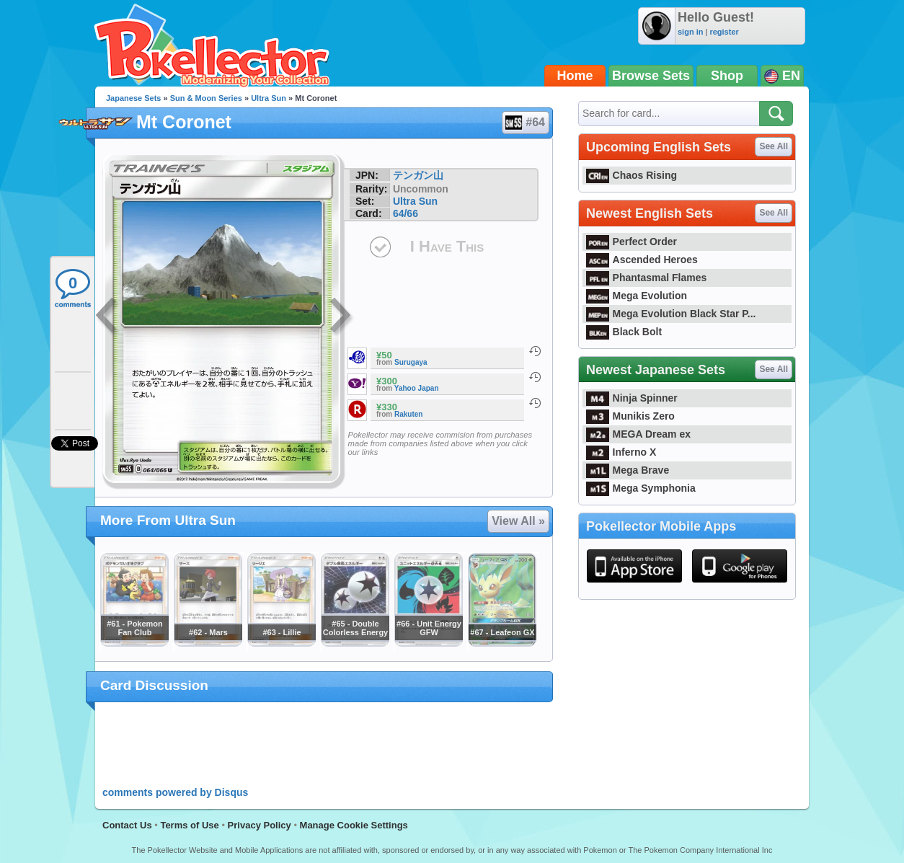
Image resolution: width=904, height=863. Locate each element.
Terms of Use (189, 825)
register (723, 31)
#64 (525, 122)
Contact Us (127, 825)
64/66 (405, 213)
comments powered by (175, 792)
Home (575, 75)
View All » (518, 521)
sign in (690, 31)
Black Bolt (624, 331)
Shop (727, 75)
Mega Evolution (636, 295)
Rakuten (408, 414)
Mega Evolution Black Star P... (671, 313)
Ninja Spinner (632, 398)
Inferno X (621, 452)
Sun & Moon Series (206, 98)
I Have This (447, 246)
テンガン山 (418, 175)
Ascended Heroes (642, 259)
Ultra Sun (268, 98)
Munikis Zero (630, 416)
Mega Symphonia (641, 488)
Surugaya (410, 362)
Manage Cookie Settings (354, 825)
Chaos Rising (631, 175)
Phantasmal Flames (646, 277)
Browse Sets (651, 75)
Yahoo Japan (416, 388)
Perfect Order (631, 241)
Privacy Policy (259, 825)
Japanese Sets (133, 98)
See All (773, 146)
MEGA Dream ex (638, 434)
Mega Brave (627, 470)
